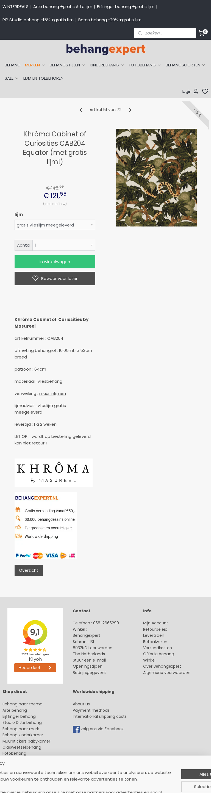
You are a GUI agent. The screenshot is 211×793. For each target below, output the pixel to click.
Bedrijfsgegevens (89, 672)
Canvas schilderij (18, 759)
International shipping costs (100, 716)
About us (81, 704)
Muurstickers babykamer (26, 741)
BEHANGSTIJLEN (67, 65)
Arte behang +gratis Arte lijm (62, 6)
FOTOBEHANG (145, 65)
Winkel (149, 660)
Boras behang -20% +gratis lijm (109, 20)
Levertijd (151, 635)
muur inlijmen (52, 393)
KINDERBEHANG (107, 65)
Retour (149, 629)
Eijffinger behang (19, 716)
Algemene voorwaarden (166, 672)
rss (157, 783)
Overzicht (28, 570)
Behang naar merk (20, 729)
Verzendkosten (157, 648)
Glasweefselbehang (21, 747)
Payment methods (91, 710)
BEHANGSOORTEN (186, 65)
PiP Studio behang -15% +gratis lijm (38, 20)
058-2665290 (106, 623)
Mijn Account (155, 623)
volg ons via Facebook (102, 729)
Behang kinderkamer (22, 735)
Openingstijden (87, 666)
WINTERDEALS (15, 6)
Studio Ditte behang (22, 722)
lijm (19, 214)
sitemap (146, 783)
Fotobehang (14, 753)
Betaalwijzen (155, 641)
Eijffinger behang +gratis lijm (125, 6)
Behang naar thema (22, 704)
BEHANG (13, 65)
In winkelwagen (55, 262)
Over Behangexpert (162, 666)
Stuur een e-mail (90, 660)
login (190, 91)
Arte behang (14, 710)
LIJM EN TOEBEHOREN (43, 78)
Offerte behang (158, 654)
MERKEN (35, 65)
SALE (12, 78)
